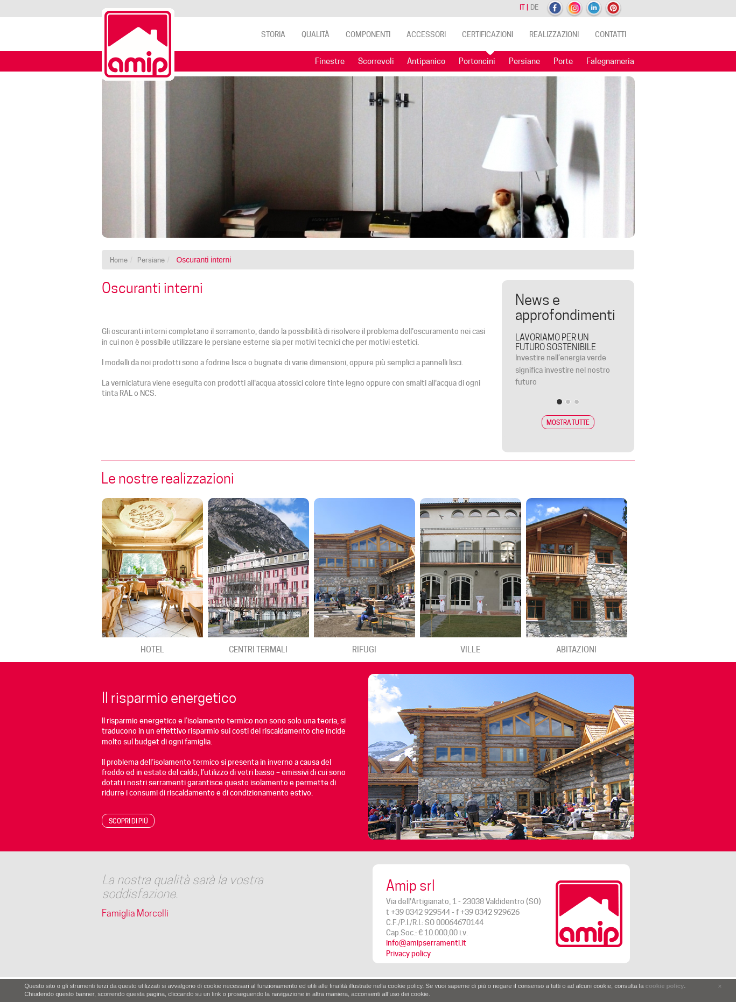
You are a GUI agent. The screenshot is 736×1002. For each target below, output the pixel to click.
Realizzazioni (554, 34)
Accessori (426, 34)
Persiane (524, 61)
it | (524, 7)
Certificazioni (487, 34)
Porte (563, 61)
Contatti (610, 34)
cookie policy (665, 986)
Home (119, 259)
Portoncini (477, 61)
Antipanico (426, 61)
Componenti (368, 34)
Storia (273, 34)
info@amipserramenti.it (426, 943)
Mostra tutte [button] (568, 422)
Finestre (330, 61)
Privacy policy (408, 953)
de (534, 7)
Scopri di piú (128, 821)
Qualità (316, 34)
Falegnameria (610, 61)
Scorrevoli (376, 61)
